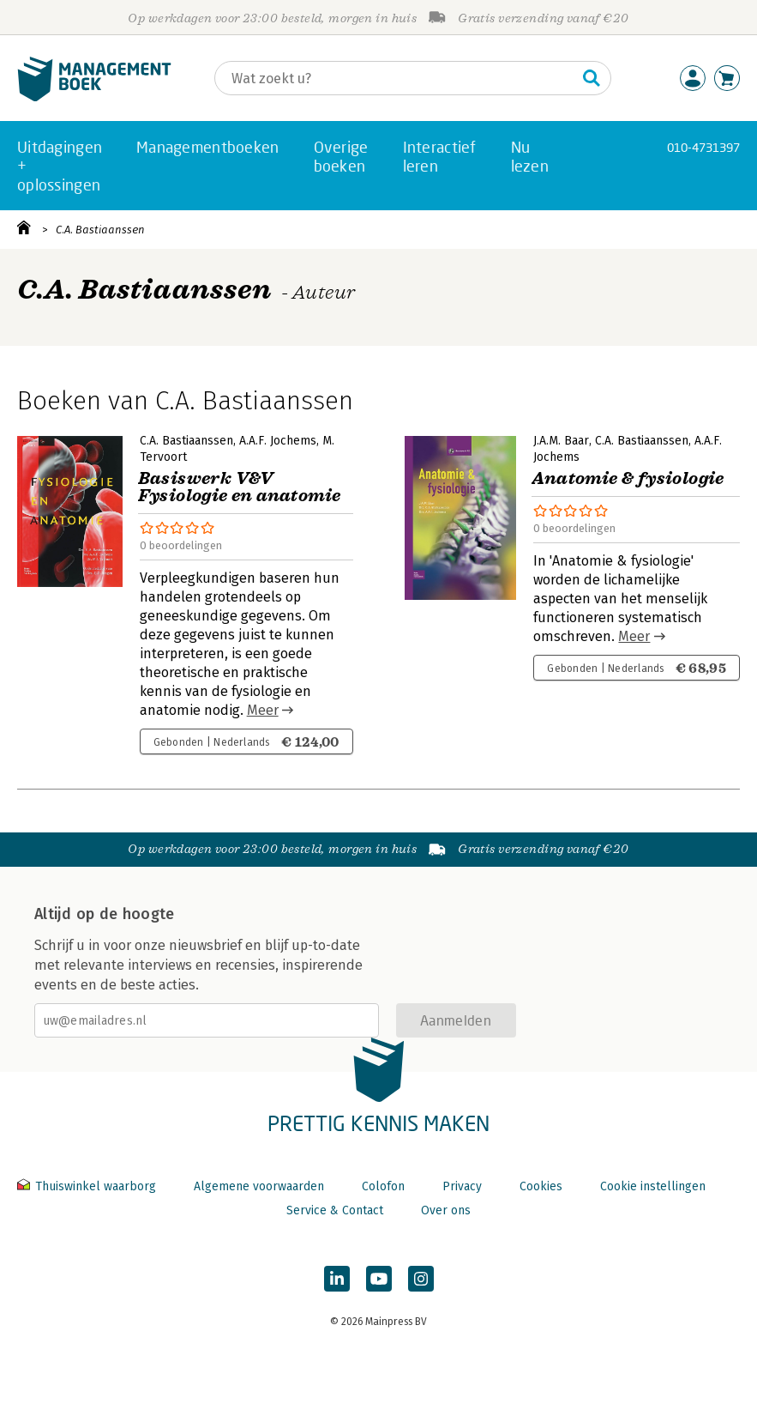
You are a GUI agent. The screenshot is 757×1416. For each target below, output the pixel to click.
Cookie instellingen (653, 1186)
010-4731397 (703, 147)
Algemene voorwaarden (259, 1186)
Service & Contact (334, 1210)
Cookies (541, 1186)
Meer (263, 710)
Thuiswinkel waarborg (88, 1186)
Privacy (462, 1186)
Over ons (446, 1210)
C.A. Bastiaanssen (100, 229)
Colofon (383, 1186)
